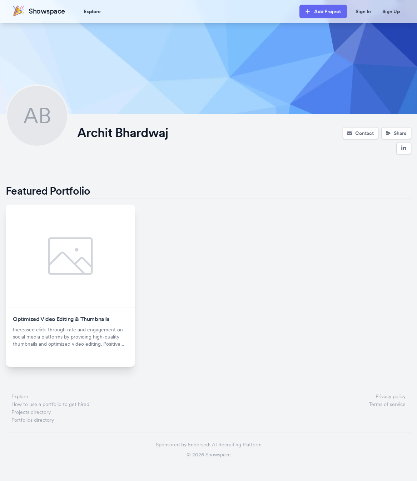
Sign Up (391, 11)
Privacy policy (391, 396)
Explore (92, 11)
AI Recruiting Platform (237, 444)
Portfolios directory (32, 420)
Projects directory (31, 412)
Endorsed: (199, 444)
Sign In (363, 11)
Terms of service (387, 404)
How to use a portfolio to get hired (50, 404)
